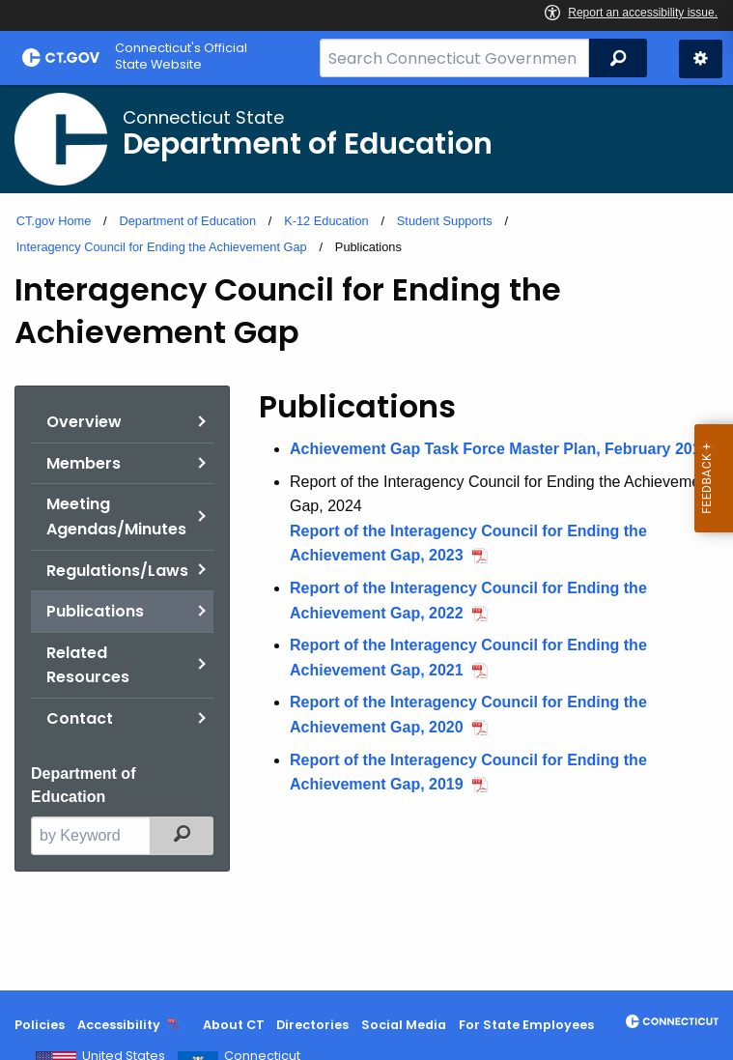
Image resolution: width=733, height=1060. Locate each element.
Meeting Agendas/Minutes (116, 516)
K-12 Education (326, 221)
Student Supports (445, 221)
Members (83, 463)
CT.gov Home (54, 221)
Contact (79, 718)
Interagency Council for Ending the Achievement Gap (161, 247)
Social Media (403, 1025)
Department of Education (187, 221)
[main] (366, 537)
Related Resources (87, 665)
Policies (39, 1025)
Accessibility (118, 1025)
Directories (312, 1025)
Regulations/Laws (117, 570)
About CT (234, 1025)
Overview (84, 422)
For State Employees (526, 1025)
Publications (95, 611)
